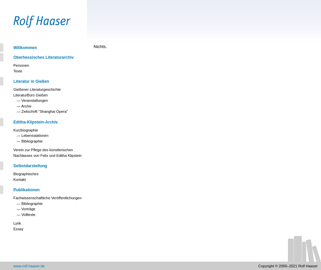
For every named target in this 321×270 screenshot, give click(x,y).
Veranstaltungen (34, 100)
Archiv (26, 106)
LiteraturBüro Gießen (30, 95)
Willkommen (25, 47)
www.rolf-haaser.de (29, 266)
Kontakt (19, 180)
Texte (17, 71)
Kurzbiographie (25, 130)
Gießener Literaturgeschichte (37, 89)
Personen (21, 65)
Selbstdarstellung (30, 166)
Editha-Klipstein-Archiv (35, 122)
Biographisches (25, 174)
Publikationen (26, 190)
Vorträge (28, 209)
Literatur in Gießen (31, 81)
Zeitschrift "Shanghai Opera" (44, 111)
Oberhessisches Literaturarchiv (43, 57)
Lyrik (17, 223)
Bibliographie (32, 141)
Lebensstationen (34, 135)
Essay (18, 229)
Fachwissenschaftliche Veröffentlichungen (47, 198)
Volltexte (28, 215)
